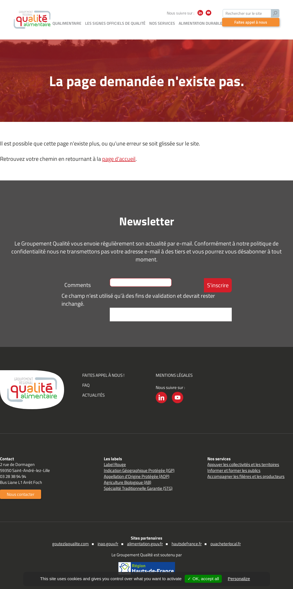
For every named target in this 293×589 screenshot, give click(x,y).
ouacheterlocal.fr (225, 543)
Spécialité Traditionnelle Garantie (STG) (138, 488)
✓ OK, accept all (203, 578)
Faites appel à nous (250, 22)
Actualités (93, 395)
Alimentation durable (200, 23)
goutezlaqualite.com (70, 543)
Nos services (162, 23)
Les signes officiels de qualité (115, 23)
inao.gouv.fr (108, 543)
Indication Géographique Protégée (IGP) (139, 470)
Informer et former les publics (233, 470)
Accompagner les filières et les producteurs (245, 476)
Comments (77, 284)
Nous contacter (20, 494)
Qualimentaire (66, 23)
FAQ (86, 385)
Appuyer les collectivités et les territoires (243, 464)
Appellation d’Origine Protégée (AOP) (136, 476)
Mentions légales (174, 375)
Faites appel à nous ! (103, 375)
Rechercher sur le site (243, 13)
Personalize (239, 578)
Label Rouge (115, 464)
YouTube (208, 15)
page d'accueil (119, 158)
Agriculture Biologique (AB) (127, 482)
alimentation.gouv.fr (145, 543)
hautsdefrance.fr (187, 543)
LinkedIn (200, 15)
